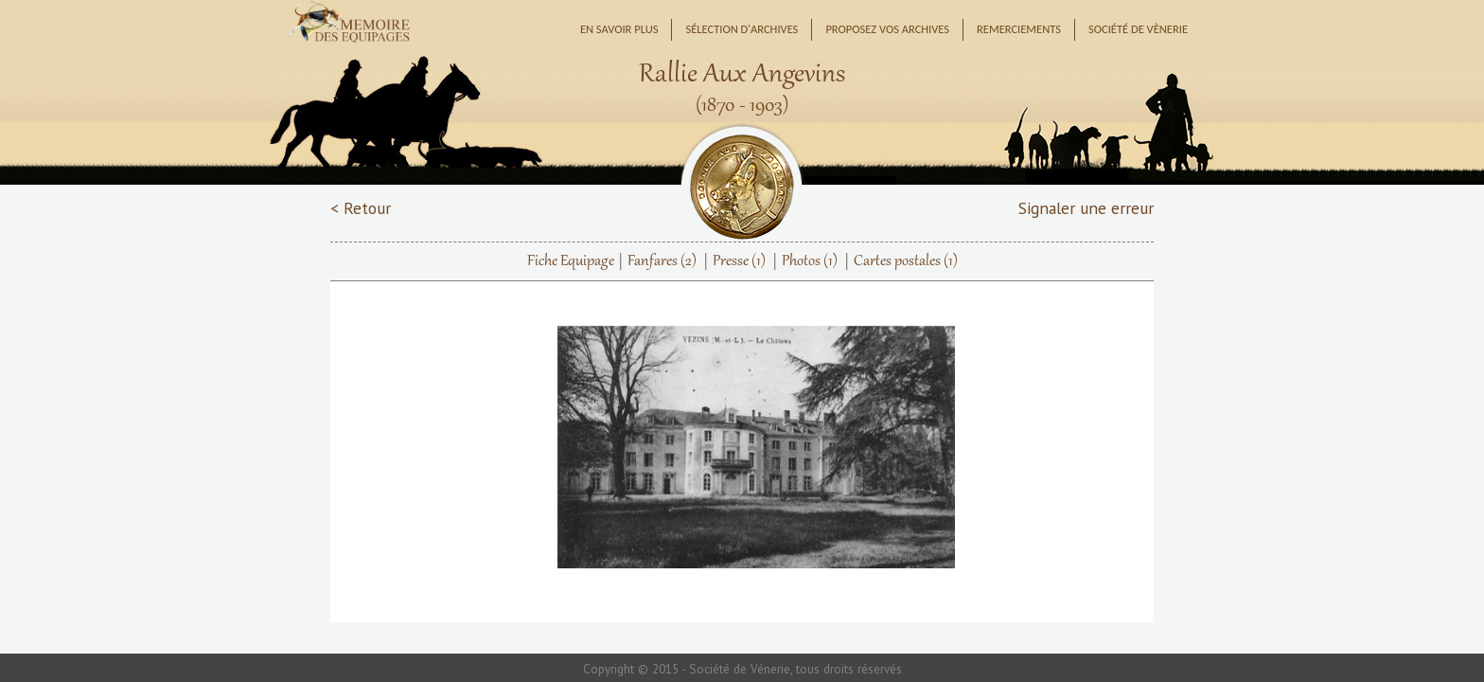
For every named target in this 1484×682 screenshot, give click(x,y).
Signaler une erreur (1086, 208)
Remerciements (1019, 29)
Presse (739, 261)
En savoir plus (619, 29)
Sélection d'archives (741, 29)
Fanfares (662, 261)
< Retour (360, 208)
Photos (810, 261)
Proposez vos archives (887, 29)
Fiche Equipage (570, 261)
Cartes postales (906, 261)
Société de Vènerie (1138, 29)
